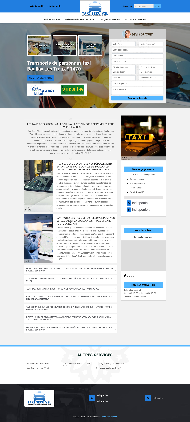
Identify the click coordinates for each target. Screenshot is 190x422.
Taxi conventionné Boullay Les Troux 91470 (75, 364)
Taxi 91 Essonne (52, 19)
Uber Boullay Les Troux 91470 (37, 368)
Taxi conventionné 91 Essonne (80, 19)
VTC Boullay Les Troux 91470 (37, 363)
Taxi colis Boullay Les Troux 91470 (110, 368)
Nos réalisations (40, 78)
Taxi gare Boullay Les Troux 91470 (110, 363)
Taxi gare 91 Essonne (109, 19)
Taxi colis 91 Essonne (135, 19)
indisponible (37, 6)
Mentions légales (109, 417)
